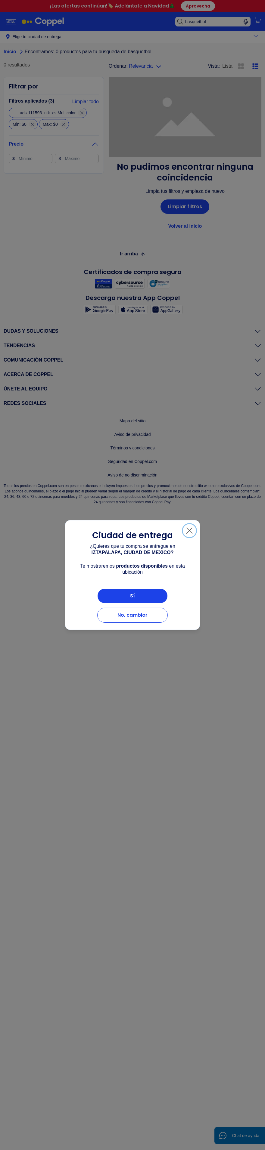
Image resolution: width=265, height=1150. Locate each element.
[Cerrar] (189, 530)
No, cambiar (132, 615)
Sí (132, 595)
